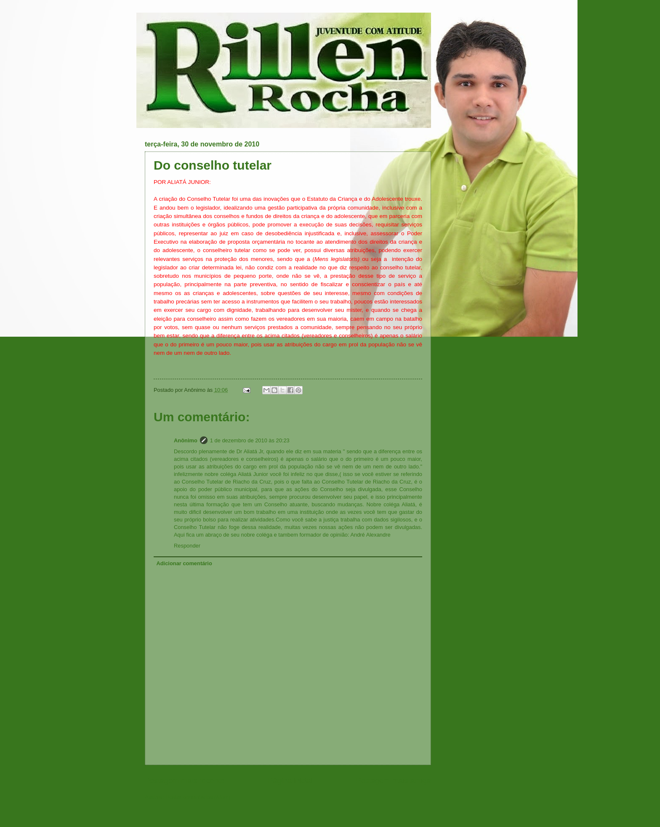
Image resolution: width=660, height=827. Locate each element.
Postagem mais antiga (393, 780)
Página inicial (290, 780)
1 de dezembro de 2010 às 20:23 (250, 440)
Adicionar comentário (184, 563)
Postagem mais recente (184, 780)
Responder (187, 545)
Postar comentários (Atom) (198, 797)
